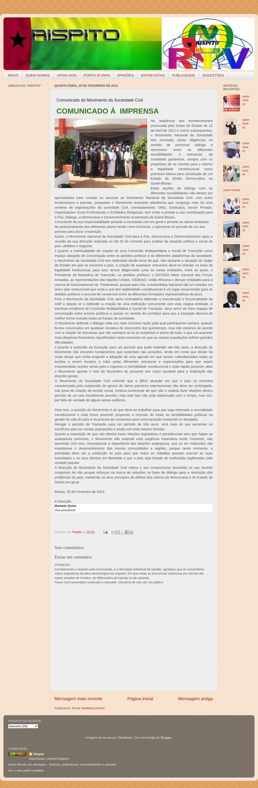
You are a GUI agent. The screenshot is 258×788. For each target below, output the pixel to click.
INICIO (13, 75)
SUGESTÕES (213, 75)
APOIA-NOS (66, 75)
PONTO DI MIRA (97, 75)
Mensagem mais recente (78, 698)
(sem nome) (245, 100)
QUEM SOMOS (38, 75)
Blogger (166, 737)
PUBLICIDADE (183, 75)
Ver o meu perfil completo (26, 770)
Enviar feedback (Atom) (88, 708)
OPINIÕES (125, 75)
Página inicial (140, 698)
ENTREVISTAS (153, 75)
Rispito (39, 754)
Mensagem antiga (195, 698)
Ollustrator (125, 737)
